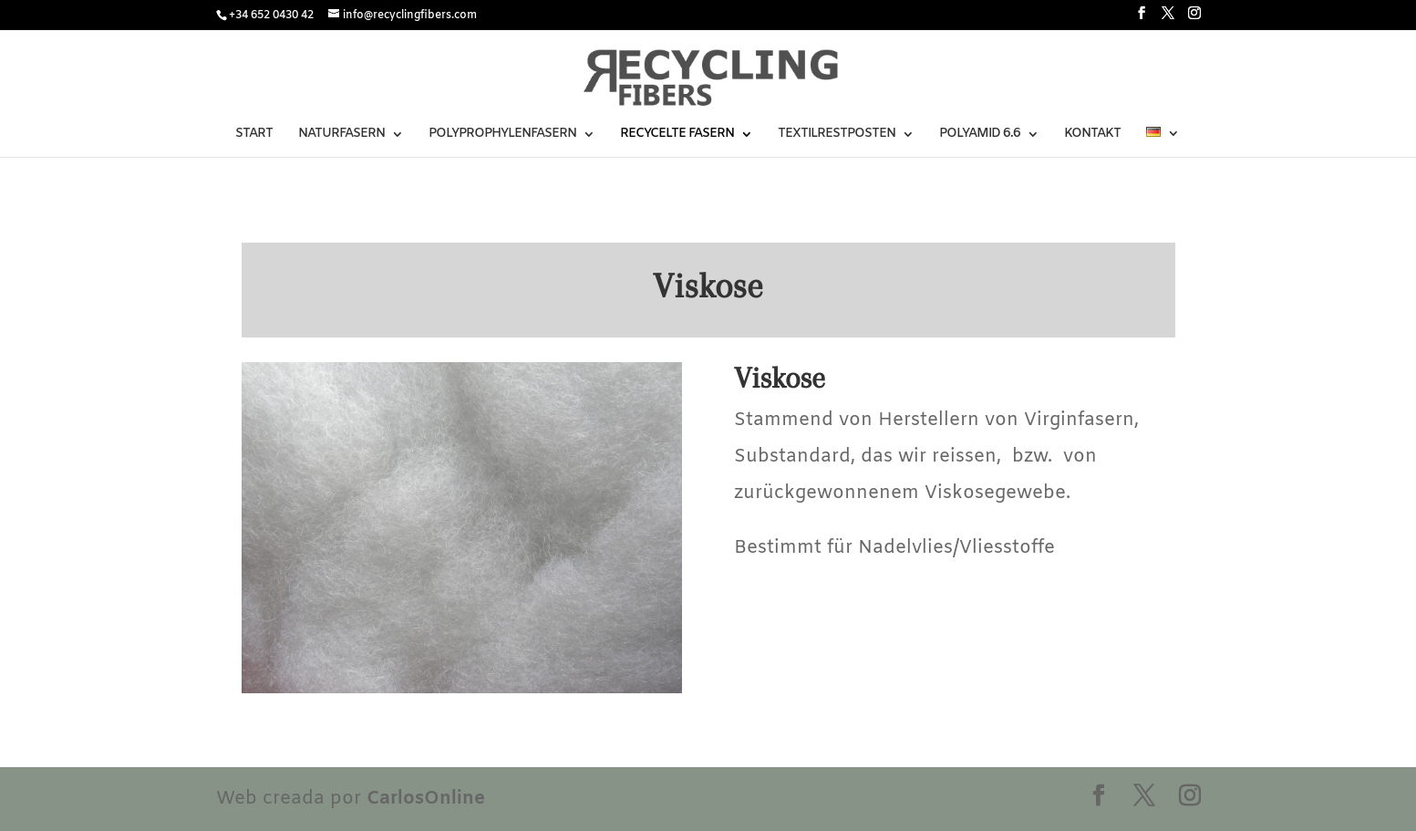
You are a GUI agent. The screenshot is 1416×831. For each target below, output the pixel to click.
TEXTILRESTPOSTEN (836, 135)
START (254, 135)
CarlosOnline (426, 798)
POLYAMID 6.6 (979, 135)
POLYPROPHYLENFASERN (502, 135)
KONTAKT (1092, 135)
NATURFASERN (341, 135)
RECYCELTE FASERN (677, 135)
